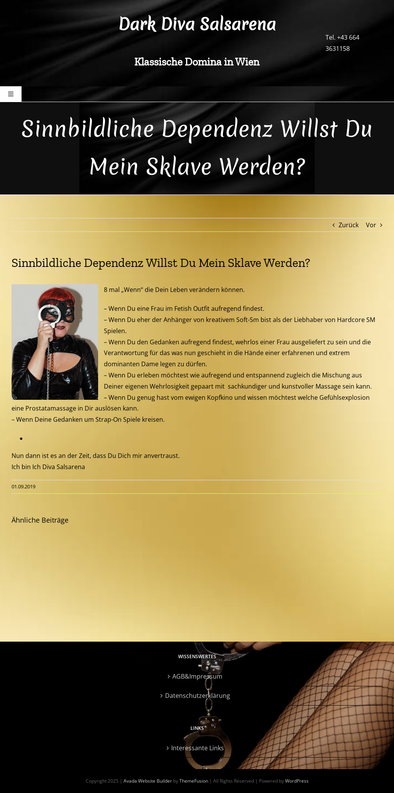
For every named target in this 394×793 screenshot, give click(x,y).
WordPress (297, 781)
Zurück (349, 225)
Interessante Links (197, 748)
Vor (371, 225)
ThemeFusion (193, 781)
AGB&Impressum (197, 676)
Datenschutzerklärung (197, 695)
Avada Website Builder (148, 781)
